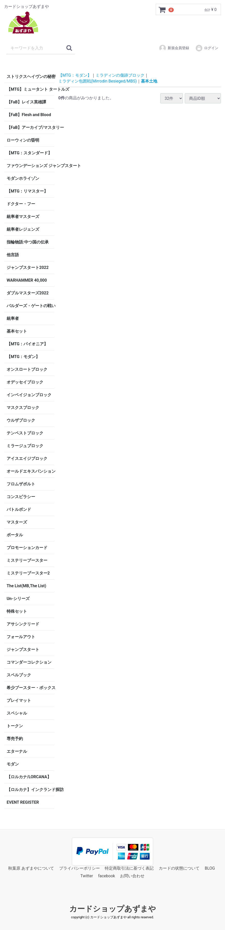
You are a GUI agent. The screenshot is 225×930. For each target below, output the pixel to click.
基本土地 (149, 80)
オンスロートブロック (27, 369)
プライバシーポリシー (79, 868)
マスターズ (17, 522)
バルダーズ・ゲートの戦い (30, 305)
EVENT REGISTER (23, 802)
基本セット (17, 331)
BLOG (210, 868)
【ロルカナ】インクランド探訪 (30, 789)
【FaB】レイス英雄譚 (26, 102)
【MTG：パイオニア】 (27, 343)
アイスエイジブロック (27, 458)
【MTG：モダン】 (23, 356)
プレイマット (19, 700)
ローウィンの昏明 (23, 140)
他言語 (13, 254)
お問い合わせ (132, 876)
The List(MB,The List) (26, 585)
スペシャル (17, 713)
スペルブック (19, 675)
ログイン (206, 48)
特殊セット (17, 611)
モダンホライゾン (23, 178)
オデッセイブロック (25, 382)
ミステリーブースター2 (28, 573)
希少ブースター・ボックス (30, 687)
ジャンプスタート (23, 649)
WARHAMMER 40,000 (27, 280)
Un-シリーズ (18, 598)
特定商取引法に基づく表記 (129, 868)
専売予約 (15, 738)
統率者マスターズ (23, 216)
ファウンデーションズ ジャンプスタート (30, 165)
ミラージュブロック (25, 445)
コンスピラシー (21, 496)
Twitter (87, 876)
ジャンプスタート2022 (28, 267)
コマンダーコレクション (29, 662)
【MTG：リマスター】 (27, 191)
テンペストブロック (25, 433)
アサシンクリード (23, 624)
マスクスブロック (23, 407)
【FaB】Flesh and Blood (29, 114)
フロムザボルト (21, 484)
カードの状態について (179, 868)
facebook (106, 876)
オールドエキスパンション (30, 471)
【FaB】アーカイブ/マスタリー (30, 127)
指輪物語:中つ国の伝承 (28, 242)
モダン (13, 764)
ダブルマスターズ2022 (28, 293)
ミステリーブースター (27, 560)
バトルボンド (19, 509)
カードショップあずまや (112, 908)
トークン (15, 725)
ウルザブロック (21, 420)
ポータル (15, 534)
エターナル (17, 751)
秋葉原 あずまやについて (31, 868)
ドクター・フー (21, 203)
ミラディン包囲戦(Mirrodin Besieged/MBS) (97, 80)
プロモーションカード (27, 547)
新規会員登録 (174, 48)
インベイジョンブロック (29, 394)
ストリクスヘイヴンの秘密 (30, 76)
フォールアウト (21, 636)
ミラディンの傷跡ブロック (120, 75)
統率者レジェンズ (23, 229)
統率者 (13, 318)
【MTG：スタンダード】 (29, 153)
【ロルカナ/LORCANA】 (29, 776)
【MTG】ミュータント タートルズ (30, 89)
